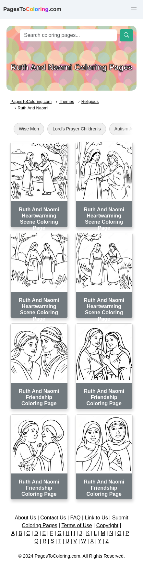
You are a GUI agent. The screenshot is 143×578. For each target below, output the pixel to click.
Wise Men (29, 128)
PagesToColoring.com (31, 101)
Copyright (107, 525)
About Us (25, 517)
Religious (90, 101)
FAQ (75, 517)
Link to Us (96, 517)
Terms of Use (76, 525)
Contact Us (53, 517)
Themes (66, 101)
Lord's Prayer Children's (77, 128)
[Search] (68, 35)
